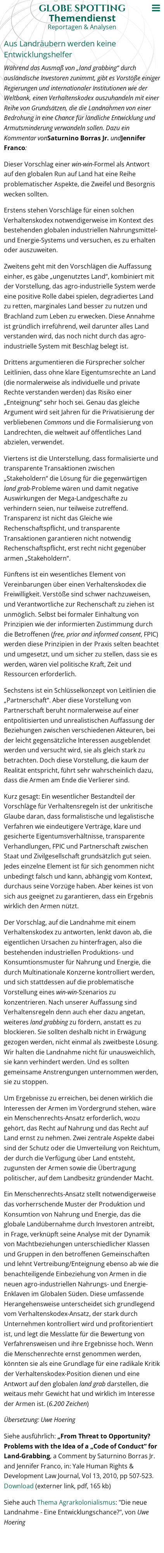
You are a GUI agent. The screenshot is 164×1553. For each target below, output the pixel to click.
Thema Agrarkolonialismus (76, 1502)
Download (19, 1486)
